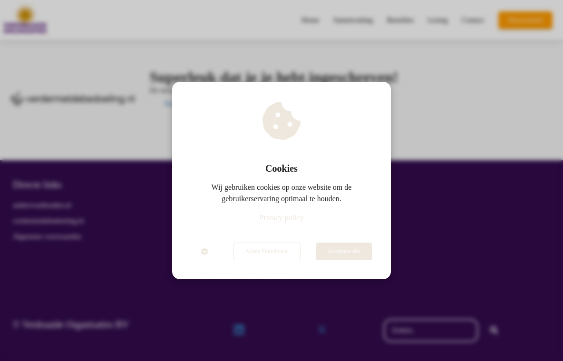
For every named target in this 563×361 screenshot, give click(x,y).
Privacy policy (282, 218)
